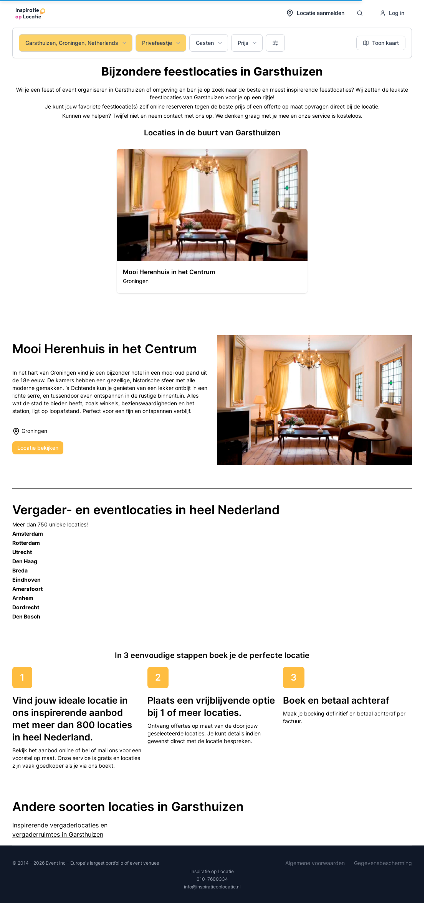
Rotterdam (26, 542)
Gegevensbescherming (383, 863)
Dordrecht (25, 607)
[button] (212, 221)
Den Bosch (26, 616)
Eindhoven (26, 579)
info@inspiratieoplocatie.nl (212, 887)
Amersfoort (27, 589)
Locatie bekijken (37, 447)
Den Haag (24, 561)
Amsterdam (27, 533)
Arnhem (22, 598)
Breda (20, 570)
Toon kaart (381, 42)
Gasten (209, 42)
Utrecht (22, 552)
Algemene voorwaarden (315, 863)
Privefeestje (161, 42)
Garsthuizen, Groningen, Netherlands (76, 42)
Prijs (248, 42)
